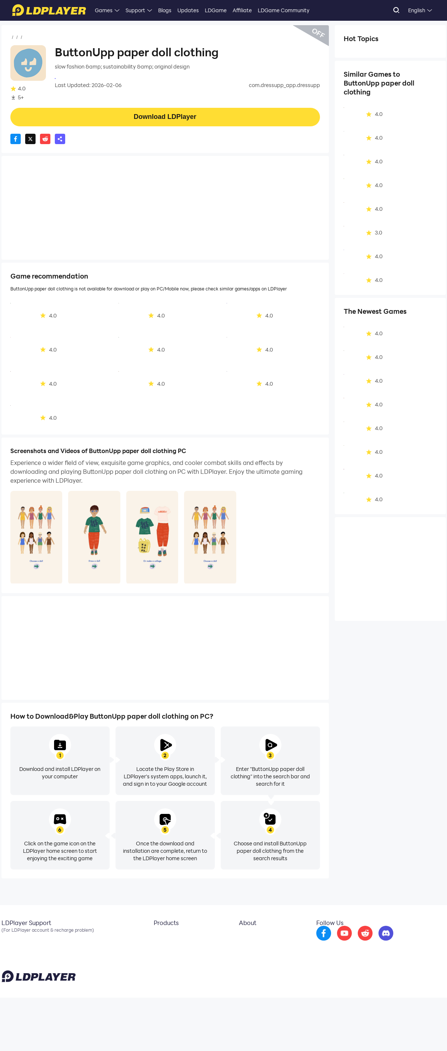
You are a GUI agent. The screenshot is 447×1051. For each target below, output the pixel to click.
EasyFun (158, 959)
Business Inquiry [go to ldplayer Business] (252, 948)
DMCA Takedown (254, 959)
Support (135, 10)
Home (17, 37)
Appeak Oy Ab (73, 77)
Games (104, 10)
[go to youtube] (364, 942)
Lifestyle (396, 53)
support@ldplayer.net (280, 1032)
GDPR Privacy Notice (390, 1034)
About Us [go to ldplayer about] (244, 937)
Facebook (13, 948)
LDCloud (158, 937)
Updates (188, 10)
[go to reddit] (384, 942)
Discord (10, 959)
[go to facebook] (343, 942)
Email (8, 937)
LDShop (157, 970)
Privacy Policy (350, 1034)
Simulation (361, 53)
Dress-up (359, 64)
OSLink (157, 948)
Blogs (164, 10)
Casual (60, 37)
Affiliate (242, 10)
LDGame (216, 10)
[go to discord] (405, 942)
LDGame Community (284, 10)
